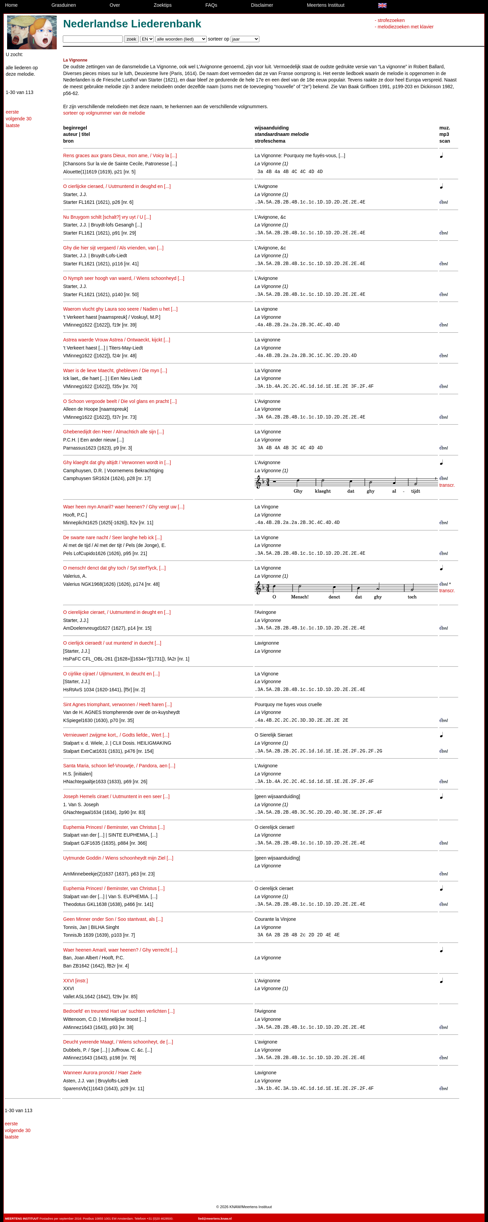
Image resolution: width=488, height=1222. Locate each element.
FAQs (211, 5)
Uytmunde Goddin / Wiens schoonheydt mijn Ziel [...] (118, 858)
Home (11, 5)
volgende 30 (18, 118)
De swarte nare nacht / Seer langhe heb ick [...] (112, 537)
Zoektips (163, 5)
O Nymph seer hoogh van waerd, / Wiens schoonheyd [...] (123, 278)
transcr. (447, 485)
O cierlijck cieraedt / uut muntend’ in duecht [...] (112, 643)
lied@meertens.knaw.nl (215, 1218)
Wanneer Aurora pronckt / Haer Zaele (102, 1072)
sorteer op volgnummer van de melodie (104, 113)
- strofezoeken (390, 20)
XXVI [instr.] (75, 980)
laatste (13, 125)
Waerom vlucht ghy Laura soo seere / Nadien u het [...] (120, 309)
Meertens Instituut (325, 5)
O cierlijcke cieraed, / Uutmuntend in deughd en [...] (117, 186)
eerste (12, 112)
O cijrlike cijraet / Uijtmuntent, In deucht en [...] (111, 673)
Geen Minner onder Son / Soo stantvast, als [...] (113, 919)
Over (115, 5)
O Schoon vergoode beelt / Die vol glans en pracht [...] (120, 401)
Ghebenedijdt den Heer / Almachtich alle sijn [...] (113, 431)
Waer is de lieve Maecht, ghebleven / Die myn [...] (115, 370)
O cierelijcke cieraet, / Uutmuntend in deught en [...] (117, 612)
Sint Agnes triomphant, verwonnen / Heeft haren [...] (117, 704)
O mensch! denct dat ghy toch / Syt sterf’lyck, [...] (114, 568)
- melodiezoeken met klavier (404, 26)
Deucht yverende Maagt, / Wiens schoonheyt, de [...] (118, 1042)
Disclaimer (262, 5)
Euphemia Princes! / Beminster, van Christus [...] (113, 827)
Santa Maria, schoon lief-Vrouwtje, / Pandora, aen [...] (119, 765)
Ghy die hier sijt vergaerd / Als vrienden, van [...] (113, 247)
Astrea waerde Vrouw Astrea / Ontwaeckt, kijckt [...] (116, 339)
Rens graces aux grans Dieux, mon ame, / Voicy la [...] (120, 155)
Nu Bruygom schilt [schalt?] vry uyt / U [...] (107, 217)
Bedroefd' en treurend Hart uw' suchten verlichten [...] (119, 1011)
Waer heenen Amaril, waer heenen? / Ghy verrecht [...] (120, 950)
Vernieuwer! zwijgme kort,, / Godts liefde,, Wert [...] (116, 735)
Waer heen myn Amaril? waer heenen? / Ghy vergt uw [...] (123, 506)
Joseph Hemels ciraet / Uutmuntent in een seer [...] (116, 796)
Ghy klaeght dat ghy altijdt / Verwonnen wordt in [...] (117, 462)
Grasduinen (63, 5)
